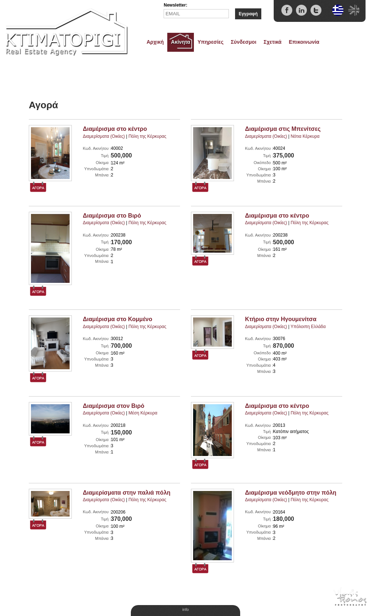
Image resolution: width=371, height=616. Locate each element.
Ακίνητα (180, 42)
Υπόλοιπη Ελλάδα (308, 326)
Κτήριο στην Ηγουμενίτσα (280, 319)
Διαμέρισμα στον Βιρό (113, 406)
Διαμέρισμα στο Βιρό (112, 216)
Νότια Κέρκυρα (304, 136)
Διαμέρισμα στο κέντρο (115, 129)
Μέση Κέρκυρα (142, 413)
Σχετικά (272, 42)
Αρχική (155, 42)
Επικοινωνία (304, 42)
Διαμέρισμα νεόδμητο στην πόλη (290, 493)
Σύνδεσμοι (243, 42)
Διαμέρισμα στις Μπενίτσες (283, 129)
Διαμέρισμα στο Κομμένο (117, 319)
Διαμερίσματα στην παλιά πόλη (126, 493)
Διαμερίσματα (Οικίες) (104, 136)
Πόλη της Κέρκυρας (147, 136)
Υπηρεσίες (210, 42)
